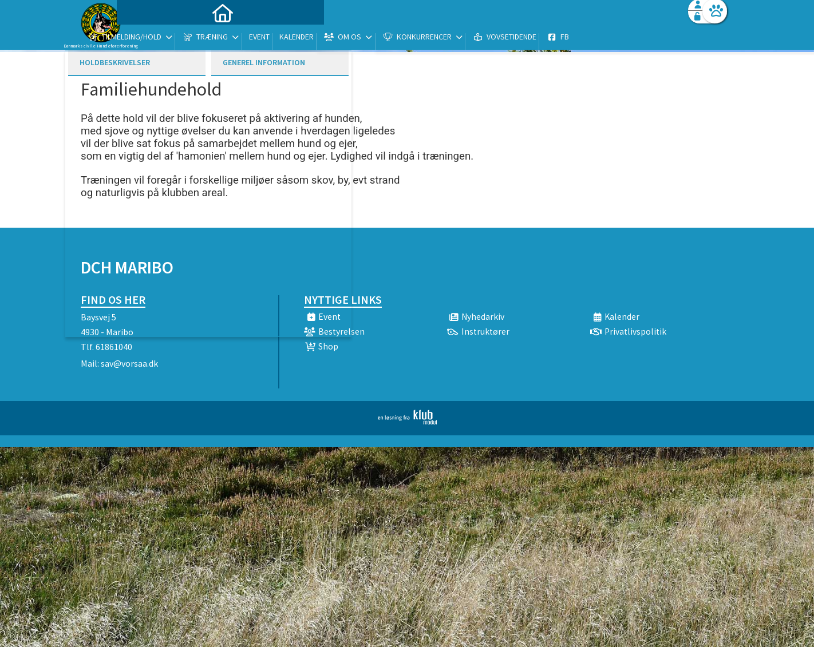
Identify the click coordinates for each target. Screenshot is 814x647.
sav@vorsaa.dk (129, 363)
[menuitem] (152, 38)
